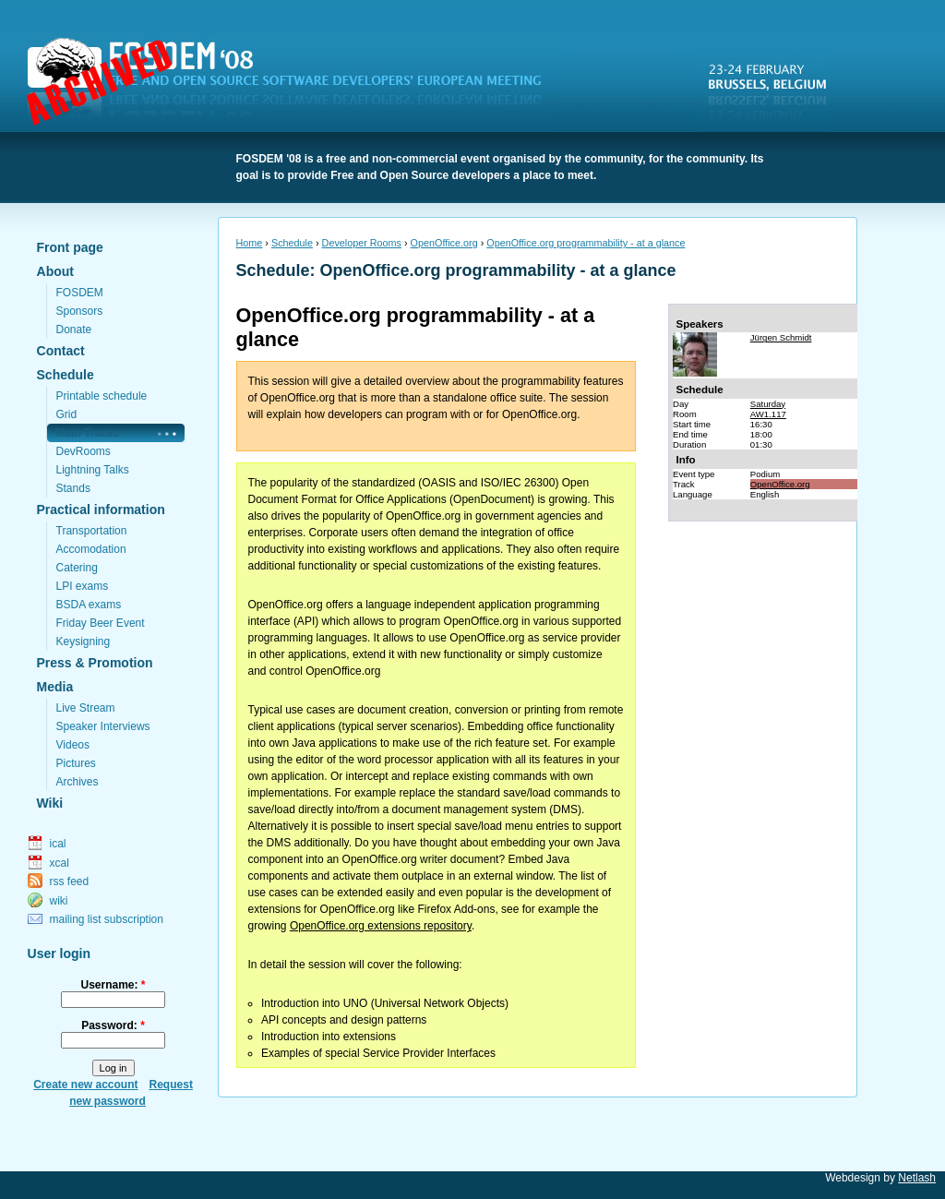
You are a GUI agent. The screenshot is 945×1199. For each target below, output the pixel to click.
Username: (112, 984)
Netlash (917, 1177)
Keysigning (83, 641)
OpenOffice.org (444, 242)
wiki (59, 900)
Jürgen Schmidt (781, 337)
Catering (77, 567)
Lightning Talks (92, 469)
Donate (74, 329)
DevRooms (83, 451)
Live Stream (85, 707)
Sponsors (79, 311)
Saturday (767, 404)
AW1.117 (768, 414)
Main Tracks (88, 432)
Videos (73, 744)
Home (249, 242)
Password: (113, 1025)
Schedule (65, 374)
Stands (73, 488)
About (55, 271)
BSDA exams (89, 604)
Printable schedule (102, 396)
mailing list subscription (106, 919)
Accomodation (91, 549)
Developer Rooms (361, 242)
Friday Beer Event (100, 623)
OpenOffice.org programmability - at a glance (585, 242)
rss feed (70, 881)
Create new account (85, 1084)
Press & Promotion (95, 662)
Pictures (76, 763)
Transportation (91, 530)
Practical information (101, 509)
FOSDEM (295, 84)
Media (55, 686)
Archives (77, 781)
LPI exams (82, 586)
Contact (61, 350)
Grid (67, 414)
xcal (59, 863)
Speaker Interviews (103, 726)
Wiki (50, 803)
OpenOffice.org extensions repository (381, 925)
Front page (70, 247)
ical (58, 843)
